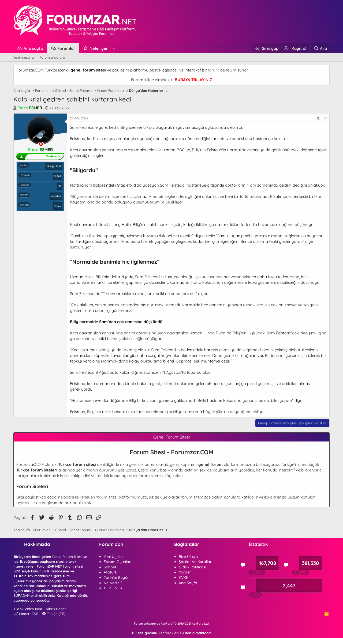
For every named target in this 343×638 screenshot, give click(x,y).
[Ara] (320, 48)
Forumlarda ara (52, 57)
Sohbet (110, 567)
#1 (325, 118)
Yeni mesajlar (24, 57)
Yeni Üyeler (113, 556)
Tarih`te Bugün (116, 577)
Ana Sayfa (188, 582)
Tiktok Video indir (27, 609)
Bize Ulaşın (188, 556)
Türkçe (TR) (54, 613)
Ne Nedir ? (113, 582)
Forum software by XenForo (171, 623)
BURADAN (21, 595)
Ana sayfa (33, 48)
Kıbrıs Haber (56, 609)
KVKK (183, 577)
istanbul (56, 196)
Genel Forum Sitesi (67, 556)
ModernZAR (26, 613)
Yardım (185, 572)
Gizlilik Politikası (192, 567)
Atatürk (110, 572)
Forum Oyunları (118, 561)
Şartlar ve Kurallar (195, 561)
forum (213, 70)
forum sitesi (106, 497)
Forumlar (66, 48)
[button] (114, 48)
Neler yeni (100, 48)
